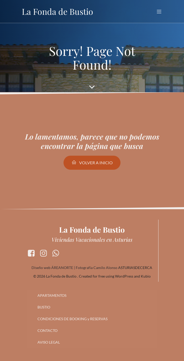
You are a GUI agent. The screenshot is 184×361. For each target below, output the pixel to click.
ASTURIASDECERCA (135, 267)
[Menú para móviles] (159, 11)
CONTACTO (47, 330)
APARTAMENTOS (51, 295)
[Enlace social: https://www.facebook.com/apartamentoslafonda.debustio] (33, 253)
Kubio (146, 276)
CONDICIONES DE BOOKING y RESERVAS (72, 319)
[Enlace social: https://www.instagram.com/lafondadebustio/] (45, 253)
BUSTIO (43, 307)
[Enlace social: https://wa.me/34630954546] (58, 253)
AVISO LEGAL (48, 342)
